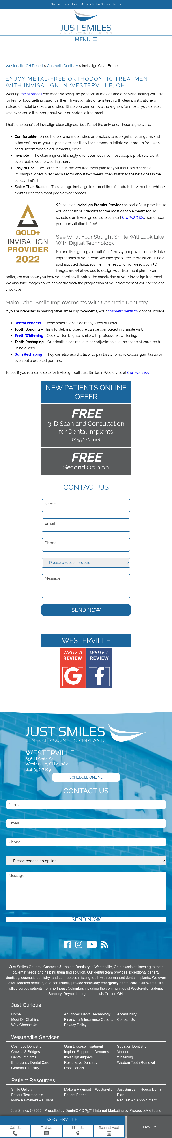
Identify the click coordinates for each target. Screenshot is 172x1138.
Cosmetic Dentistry (62, 66)
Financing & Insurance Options (88, 1019)
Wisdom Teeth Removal (136, 1062)
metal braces (31, 94)
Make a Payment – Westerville (88, 1089)
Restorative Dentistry (80, 1062)
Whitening (125, 1057)
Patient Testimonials (27, 1095)
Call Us (15, 1131)
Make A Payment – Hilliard (32, 1100)
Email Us (149, 1127)
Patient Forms (75, 1095)
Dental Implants (23, 1057)
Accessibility (127, 1014)
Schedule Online (86, 777)
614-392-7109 (133, 217)
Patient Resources (33, 1080)
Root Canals (74, 1068)
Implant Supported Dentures (86, 1052)
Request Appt (109, 1131)
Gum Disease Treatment (83, 1046)
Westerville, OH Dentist (24, 66)
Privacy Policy (75, 1025)
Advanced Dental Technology (87, 1014)
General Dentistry (25, 1068)
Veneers (123, 1052)
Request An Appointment (137, 1100)
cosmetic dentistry (123, 311)
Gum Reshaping (28, 354)
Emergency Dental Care (30, 1062)
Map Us (78, 1131)
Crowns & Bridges (25, 1052)
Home (16, 1014)
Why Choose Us (24, 1025)
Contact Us (126, 1019)
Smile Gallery (21, 1089)
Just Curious (26, 1005)
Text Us (46, 1131)
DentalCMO (78, 1110)
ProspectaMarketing (145, 1110)
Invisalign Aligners (78, 1057)
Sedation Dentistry (131, 1046)
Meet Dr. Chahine (25, 1019)
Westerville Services (35, 1037)
